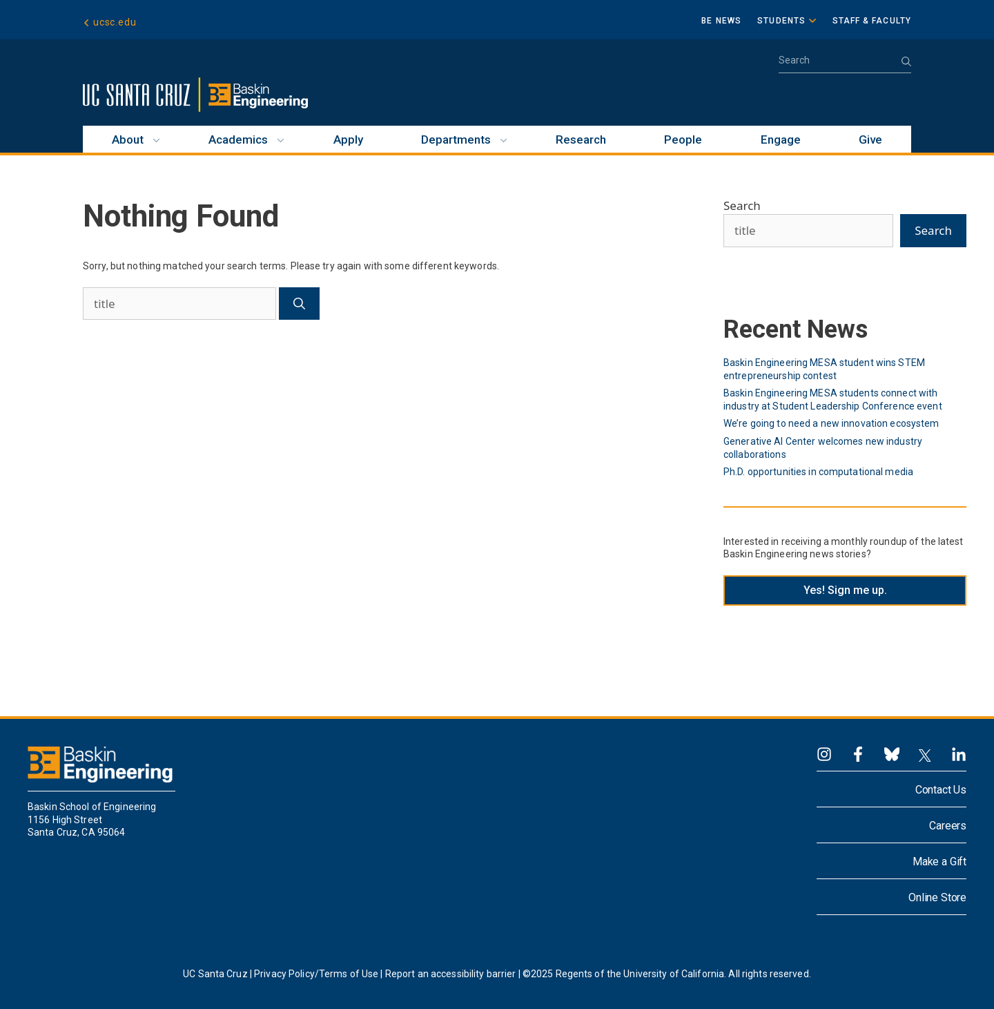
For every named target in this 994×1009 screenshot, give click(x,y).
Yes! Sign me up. (845, 590)
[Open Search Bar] (845, 65)
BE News (721, 21)
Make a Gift (939, 861)
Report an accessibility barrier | (452, 973)
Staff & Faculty (872, 21)
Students (781, 21)
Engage (781, 139)
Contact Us (940, 789)
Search (742, 205)
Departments (456, 139)
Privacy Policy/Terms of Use (316, 973)
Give (870, 139)
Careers (947, 825)
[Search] (299, 303)
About (128, 139)
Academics (238, 139)
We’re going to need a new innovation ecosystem (831, 423)
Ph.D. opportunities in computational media (818, 471)
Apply (348, 139)
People (683, 139)
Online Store (937, 897)
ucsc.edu (114, 22)
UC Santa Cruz (215, 973)
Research (581, 139)
